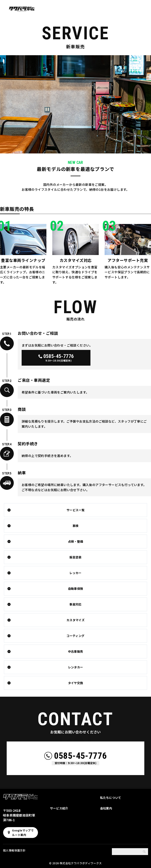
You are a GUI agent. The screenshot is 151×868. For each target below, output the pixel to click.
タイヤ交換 (75, 683)
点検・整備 (75, 541)
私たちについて (110, 798)
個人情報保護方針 (14, 850)
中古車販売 (75, 651)
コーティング (75, 636)
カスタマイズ (75, 620)
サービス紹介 (59, 808)
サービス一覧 (75, 510)
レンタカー (75, 667)
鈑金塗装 (75, 557)
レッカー (75, 573)
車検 (76, 526)
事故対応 (75, 604)
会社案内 (106, 808)
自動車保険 (75, 588)
